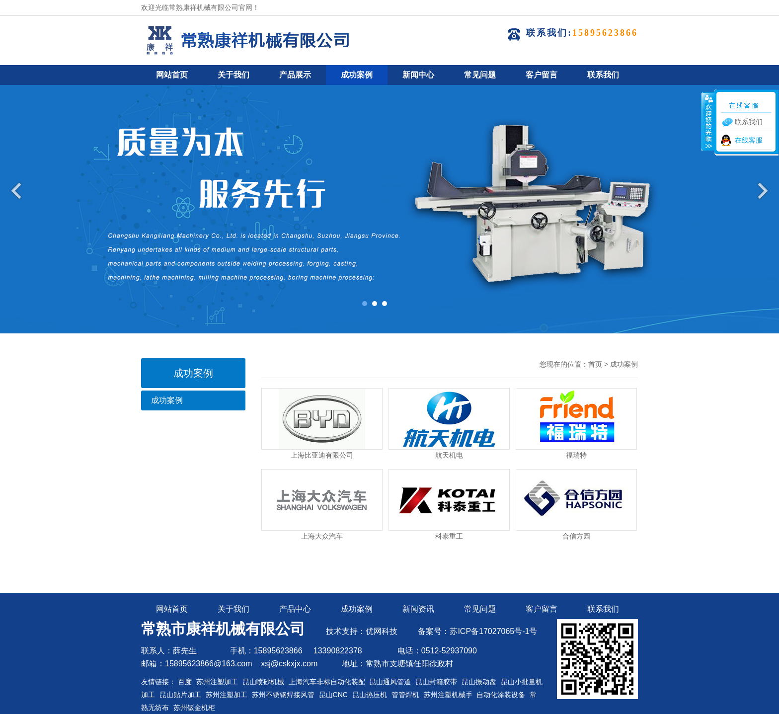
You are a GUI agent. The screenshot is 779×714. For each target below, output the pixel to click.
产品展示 (295, 75)
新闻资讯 (418, 609)
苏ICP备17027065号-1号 (493, 631)
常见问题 (480, 75)
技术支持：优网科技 (361, 631)
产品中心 (295, 609)
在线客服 (749, 140)
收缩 (708, 121)
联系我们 (603, 75)
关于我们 (233, 75)
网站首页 (172, 75)
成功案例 (357, 75)
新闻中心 (418, 75)
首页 (595, 364)
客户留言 (541, 75)
